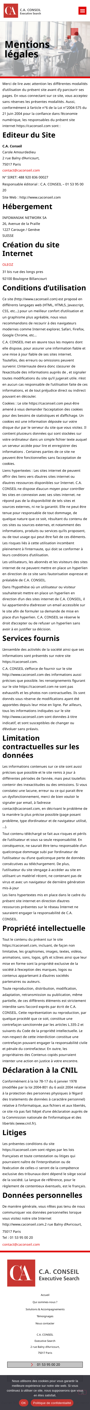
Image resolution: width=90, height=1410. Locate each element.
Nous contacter (45, 1323)
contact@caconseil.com (21, 170)
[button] (82, 11)
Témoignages (45, 1316)
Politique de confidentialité (52, 1403)
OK (23, 1403)
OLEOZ (8, 264)
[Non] (82, 1392)
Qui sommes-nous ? (45, 1302)
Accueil (45, 1295)
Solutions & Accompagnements (45, 1309)
